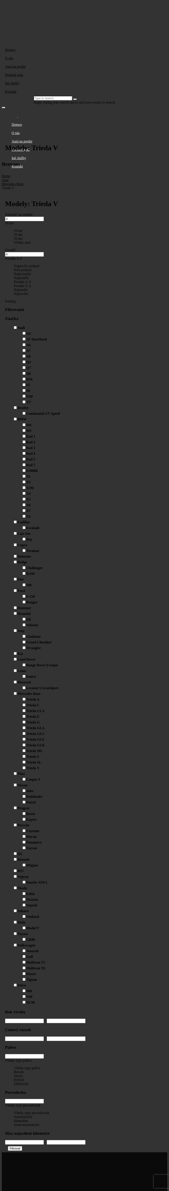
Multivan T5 (35, 962)
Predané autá (14, 75)
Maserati (24, 682)
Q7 (28, 368)
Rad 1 (30, 436)
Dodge (22, 562)
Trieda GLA (35, 728)
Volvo (22, 985)
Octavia (32, 899)
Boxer (30, 814)
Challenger (34, 568)
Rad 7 (30, 465)
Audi (21, 328)
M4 (28, 425)
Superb (31, 905)
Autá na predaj (15, 66)
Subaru (23, 911)
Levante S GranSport (42, 688)
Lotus (22, 671)
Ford (21, 591)
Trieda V (32, 768)
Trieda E (32, 716)
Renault (23, 859)
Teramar (32, 551)
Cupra (22, 545)
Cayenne (32, 831)
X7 (28, 511)
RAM (30, 573)
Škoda (22, 888)
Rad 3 (30, 448)
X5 (28, 499)
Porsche (23, 825)
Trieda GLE (35, 739)
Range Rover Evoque (42, 665)
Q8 (28, 373)
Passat (31, 974)
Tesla (21, 922)
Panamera (34, 842)
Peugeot (23, 808)
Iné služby (12, 83)
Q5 (20, 854)
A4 (28, 333)
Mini (21, 774)
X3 (28, 482)
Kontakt (10, 91)
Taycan (31, 848)
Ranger (31, 602)
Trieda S (32, 756)
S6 (28, 391)
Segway (23, 877)
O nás (9, 58)
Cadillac (24, 522)
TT (28, 402)
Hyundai (24, 614)
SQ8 (29, 396)
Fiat (21, 579)
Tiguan (31, 979)
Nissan (22, 785)
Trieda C (33, 705)
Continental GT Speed (43, 413)
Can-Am (24, 533)
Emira (31, 676)
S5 (28, 385)
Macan (31, 836)
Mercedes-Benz (29, 694)
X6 (28, 505)
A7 (28, 351)
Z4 (28, 516)
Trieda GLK (35, 745)
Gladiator (33, 636)
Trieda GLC (35, 734)
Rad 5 (30, 459)
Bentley (23, 408)
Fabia (30, 894)
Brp (29, 539)
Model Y (32, 928)
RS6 (29, 379)
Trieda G (33, 722)
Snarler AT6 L (37, 882)
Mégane (32, 865)
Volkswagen (26, 945)
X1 (28, 476)
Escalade (32, 528)
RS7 (21, 871)
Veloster (32, 625)
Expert (31, 819)
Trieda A (32, 699)
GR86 (30, 939)
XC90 (30, 1002)
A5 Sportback (36, 339)
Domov (10, 50)
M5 (28, 431)
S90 (29, 991)
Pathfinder (34, 796)
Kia (20, 654)
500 (29, 585)
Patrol (31, 802)
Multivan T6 (35, 968)
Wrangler (33, 648)
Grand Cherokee (39, 642)
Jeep (21, 631)
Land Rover (27, 659)
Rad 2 (30, 442)
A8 (28, 356)
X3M (30, 488)
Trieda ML (34, 751)
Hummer (24, 608)
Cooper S (33, 779)
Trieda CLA (35, 711)
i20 (28, 619)
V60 (29, 997)
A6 (28, 345)
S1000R (32, 471)
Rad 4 (30, 453)
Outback (32, 917)
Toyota (23, 934)
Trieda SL (33, 762)
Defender (24, 556)
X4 (28, 493)
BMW (22, 419)
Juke (30, 791)
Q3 (28, 362)
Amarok (32, 951)
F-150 (30, 596)
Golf (29, 957)
